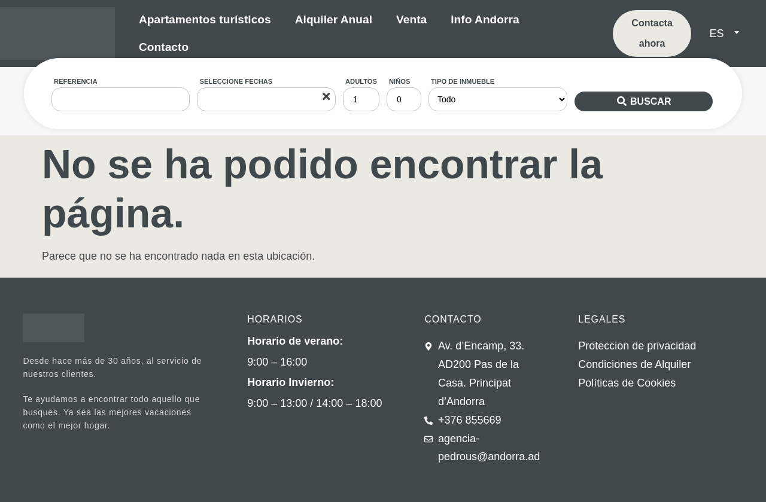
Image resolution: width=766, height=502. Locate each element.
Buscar (650, 101)
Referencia (76, 81)
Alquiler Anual (333, 19)
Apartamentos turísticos (205, 19)
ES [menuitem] (716, 33)
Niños (399, 81)
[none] (731, 34)
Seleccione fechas (235, 81)
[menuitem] (723, 33)
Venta (411, 19)
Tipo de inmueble (462, 81)
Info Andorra (485, 19)
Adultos (361, 81)
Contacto (164, 47)
